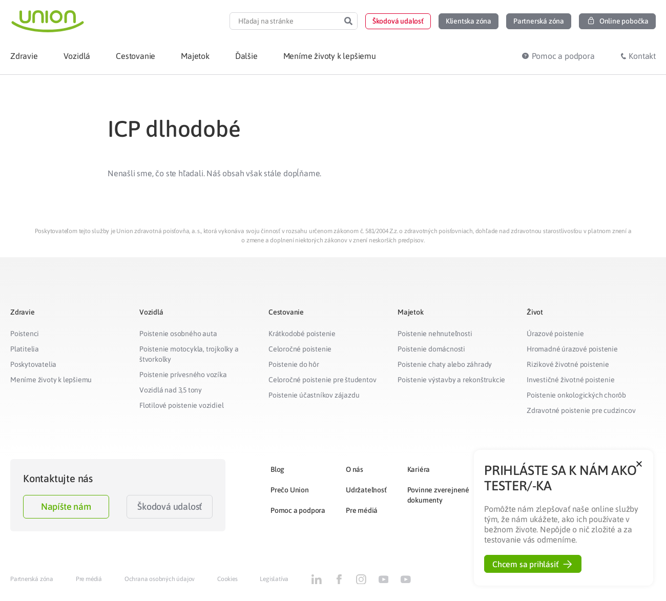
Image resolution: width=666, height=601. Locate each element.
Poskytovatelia (33, 364)
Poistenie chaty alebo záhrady (445, 364)
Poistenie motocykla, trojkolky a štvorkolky (189, 354)
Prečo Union (289, 490)
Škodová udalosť (169, 506)
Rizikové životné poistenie (568, 364)
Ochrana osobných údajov (159, 579)
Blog (277, 469)
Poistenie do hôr (293, 364)
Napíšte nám (66, 506)
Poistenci (24, 333)
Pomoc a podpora (297, 510)
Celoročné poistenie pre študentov (322, 380)
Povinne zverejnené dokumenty (438, 495)
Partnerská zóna (31, 579)
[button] (398, 21)
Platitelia (24, 349)
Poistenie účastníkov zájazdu (313, 395)
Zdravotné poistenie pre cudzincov (581, 410)
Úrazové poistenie (555, 333)
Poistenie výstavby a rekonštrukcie (451, 380)
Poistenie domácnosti (431, 349)
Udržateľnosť (366, 490)
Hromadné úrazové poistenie (572, 349)
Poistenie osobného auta (178, 333)
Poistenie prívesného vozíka (183, 374)
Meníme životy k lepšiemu (51, 380)
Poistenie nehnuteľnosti (435, 333)
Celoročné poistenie (299, 349)
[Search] (348, 21)
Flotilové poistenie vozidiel (181, 405)
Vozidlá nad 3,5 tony (170, 390)
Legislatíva (274, 579)
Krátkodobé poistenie (302, 333)
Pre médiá (362, 510)
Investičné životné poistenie (570, 380)
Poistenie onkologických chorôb (576, 395)
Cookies (227, 579)
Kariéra (418, 469)
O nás (354, 469)
